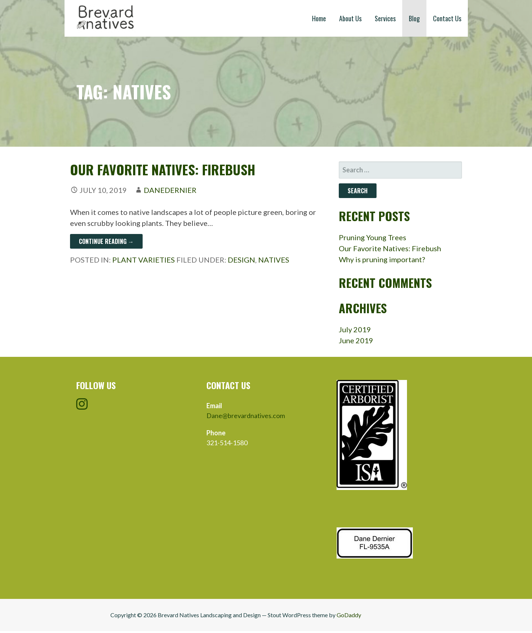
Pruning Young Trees (372, 237)
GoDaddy (349, 614)
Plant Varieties (143, 259)
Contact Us (447, 18)
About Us (350, 18)
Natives (273, 259)
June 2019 (356, 340)
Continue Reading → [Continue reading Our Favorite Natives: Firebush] (106, 241)
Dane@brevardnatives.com (245, 415)
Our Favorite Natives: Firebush (162, 169)
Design (241, 259)
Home (319, 18)
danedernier (170, 190)
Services (385, 18)
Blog (414, 18)
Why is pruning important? (382, 259)
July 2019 (355, 329)
